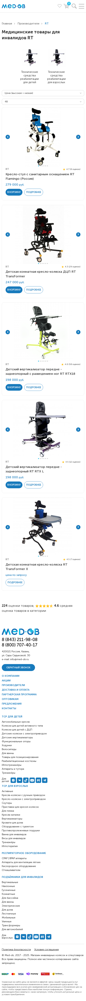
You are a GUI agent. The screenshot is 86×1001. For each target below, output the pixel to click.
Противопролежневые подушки (21, 830)
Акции (6, 680)
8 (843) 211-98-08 (20, 639)
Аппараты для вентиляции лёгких (21, 862)
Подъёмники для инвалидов (22, 877)
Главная (7, 23)
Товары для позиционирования (20, 757)
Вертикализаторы (12, 818)
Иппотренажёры (11, 764)
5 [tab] (45, 165)
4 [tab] (43, 165)
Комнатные (8, 894)
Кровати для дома (12, 822)
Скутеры (7, 803)
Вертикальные (10, 882)
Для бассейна (10, 897)
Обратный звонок (18, 667)
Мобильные (8, 917)
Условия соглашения (46, 949)
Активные (7, 791)
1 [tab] (38, 165)
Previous (8, 137)
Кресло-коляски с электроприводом (24, 799)
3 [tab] (42, 165)
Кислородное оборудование (19, 866)
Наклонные (8, 886)
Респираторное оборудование (24, 853)
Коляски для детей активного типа (22, 725)
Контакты (9, 708)
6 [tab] (47, 165)
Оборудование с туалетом (18, 826)
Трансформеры (11, 925)
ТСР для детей (12, 716)
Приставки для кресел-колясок (20, 806)
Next (78, 137)
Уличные (6, 921)
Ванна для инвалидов (14, 834)
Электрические (11, 905)
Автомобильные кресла (16, 721)
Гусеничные (8, 890)
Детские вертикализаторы (17, 737)
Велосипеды (9, 749)
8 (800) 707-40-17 (19, 644)
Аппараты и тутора (13, 768)
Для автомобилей (12, 929)
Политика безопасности (16, 949)
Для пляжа (8, 810)
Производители (28, 23)
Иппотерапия (10, 846)
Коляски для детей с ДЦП (17, 729)
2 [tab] (40, 165)
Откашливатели (11, 870)
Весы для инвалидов (13, 838)
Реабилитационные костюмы (19, 761)
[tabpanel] (43, 136)
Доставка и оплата (15, 689)
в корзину (14, 192)
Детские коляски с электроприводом (24, 733)
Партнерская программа (19, 694)
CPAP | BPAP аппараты (14, 858)
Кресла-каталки (11, 814)
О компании (10, 675)
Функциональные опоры (16, 741)
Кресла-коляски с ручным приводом (23, 795)
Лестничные (9, 913)
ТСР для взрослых (15, 786)
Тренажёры (8, 842)
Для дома (7, 909)
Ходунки (7, 745)
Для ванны (8, 901)
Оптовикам (10, 699)
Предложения (12, 703)
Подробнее (33, 192)
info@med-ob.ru (19, 659)
